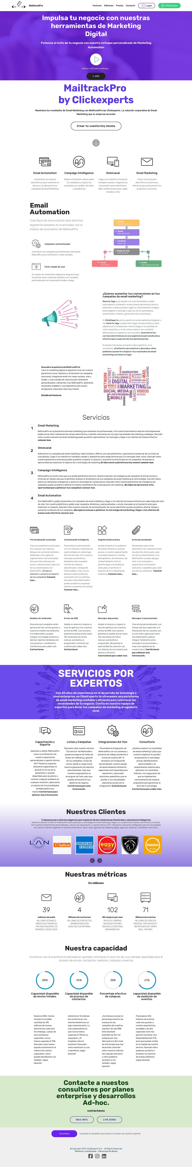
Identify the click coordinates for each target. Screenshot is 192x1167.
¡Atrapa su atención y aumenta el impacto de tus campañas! (44, 574)
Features (97, 5)
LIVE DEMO (109, 1119)
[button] (92, 860)
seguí (138, 1060)
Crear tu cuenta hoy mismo (96, 126)
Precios (119, 5)
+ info (96, 76)
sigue (45, 1060)
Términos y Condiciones (86, 1151)
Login (146, 5)
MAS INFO (82, 1119)
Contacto (130, 5)
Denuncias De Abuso (107, 1151)
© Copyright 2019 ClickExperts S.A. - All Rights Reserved (96, 1149)
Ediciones (109, 5)
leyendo (37, 1063)
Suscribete (64, 1133)
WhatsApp (169, 5)
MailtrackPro (36, 5)
